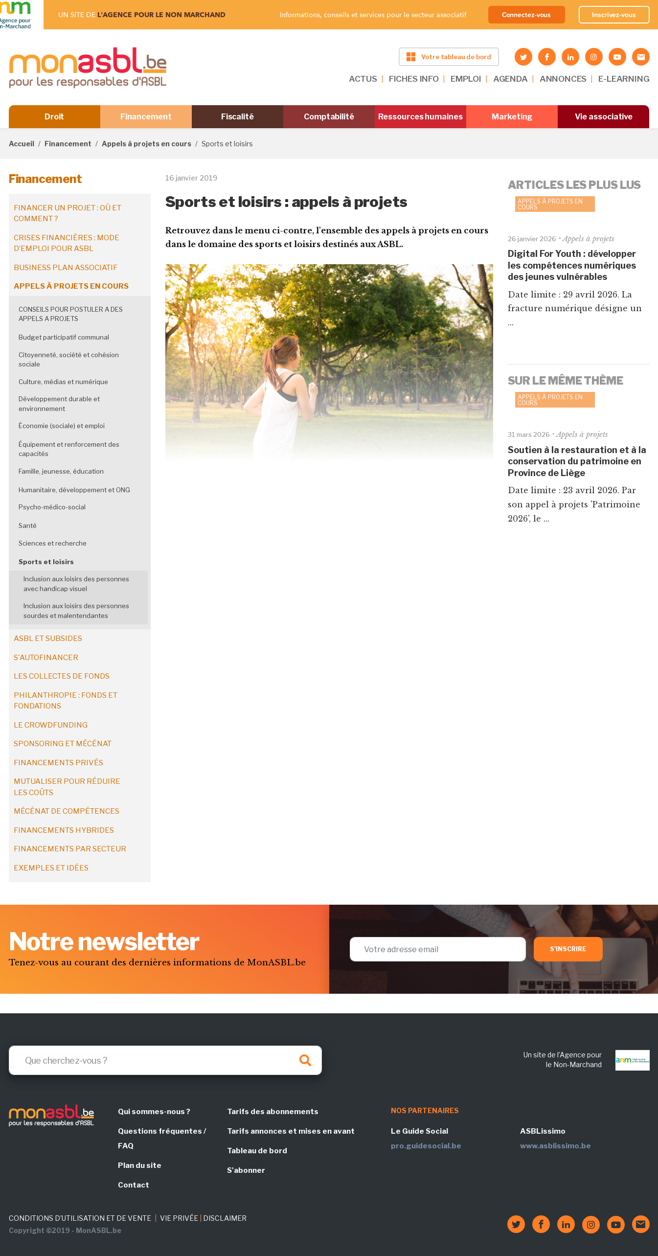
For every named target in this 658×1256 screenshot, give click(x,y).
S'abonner (246, 1170)
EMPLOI (466, 79)
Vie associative (604, 116)
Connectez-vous (526, 15)
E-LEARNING (623, 79)
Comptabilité (329, 116)
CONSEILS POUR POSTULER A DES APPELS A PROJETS (71, 314)
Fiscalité (237, 116)
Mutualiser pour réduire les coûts (67, 787)
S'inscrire (568, 949)
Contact (133, 1185)
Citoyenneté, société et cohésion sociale (69, 359)
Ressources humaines (420, 116)
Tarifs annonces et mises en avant (291, 1131)
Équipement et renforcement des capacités (69, 449)
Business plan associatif (65, 267)
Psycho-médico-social (52, 507)
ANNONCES (563, 79)
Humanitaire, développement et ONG (74, 490)
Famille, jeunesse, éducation (61, 471)
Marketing (512, 116)
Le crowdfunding (51, 725)
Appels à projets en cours (146, 143)
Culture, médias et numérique (63, 382)
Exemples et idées (51, 868)
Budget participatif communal (64, 337)
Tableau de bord (257, 1150)
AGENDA (510, 79)
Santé (28, 525)
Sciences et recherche (53, 543)
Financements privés (58, 762)
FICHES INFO (414, 79)
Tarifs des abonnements (272, 1111)
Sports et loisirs (46, 562)
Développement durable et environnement (59, 403)
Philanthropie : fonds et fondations (65, 701)
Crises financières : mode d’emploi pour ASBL (66, 243)
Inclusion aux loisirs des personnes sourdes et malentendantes (76, 610)
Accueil (21, 143)
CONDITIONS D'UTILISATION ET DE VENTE (80, 1218)
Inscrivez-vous (614, 15)
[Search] (165, 1060)
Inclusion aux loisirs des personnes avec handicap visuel (76, 584)
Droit (55, 116)
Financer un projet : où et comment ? (67, 214)
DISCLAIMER (225, 1218)
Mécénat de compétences (66, 811)
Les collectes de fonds (62, 676)
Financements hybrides (64, 830)
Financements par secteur (70, 849)
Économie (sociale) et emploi (62, 426)
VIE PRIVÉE (179, 1218)
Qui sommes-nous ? (154, 1111)
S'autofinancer (46, 657)
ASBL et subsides (48, 638)
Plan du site (139, 1165)
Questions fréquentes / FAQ (162, 1138)
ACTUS (363, 79)
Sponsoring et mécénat (63, 743)
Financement (146, 116)
